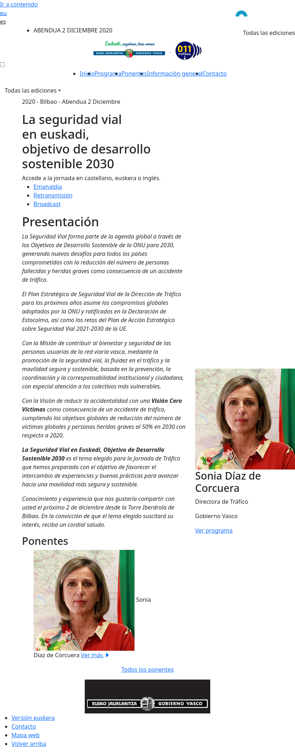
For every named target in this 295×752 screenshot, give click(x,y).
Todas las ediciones (31, 90)
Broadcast (47, 204)
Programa (108, 73)
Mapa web (26, 735)
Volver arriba (29, 744)
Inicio (87, 73)
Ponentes (134, 73)
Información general (174, 73)
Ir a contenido (19, 4)
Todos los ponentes (147, 669)
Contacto (214, 73)
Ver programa (214, 530)
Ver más (95, 655)
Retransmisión (53, 195)
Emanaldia (48, 187)
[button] (41, 604)
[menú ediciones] (2, 64)
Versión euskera (33, 718)
